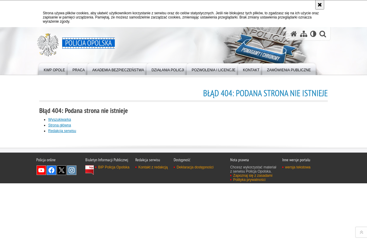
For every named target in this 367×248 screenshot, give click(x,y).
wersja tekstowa (297, 243)
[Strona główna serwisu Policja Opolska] (294, 34)
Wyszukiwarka (59, 119)
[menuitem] (54, 68)
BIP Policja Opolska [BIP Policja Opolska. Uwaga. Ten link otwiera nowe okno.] (113, 243)
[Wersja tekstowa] (313, 34)
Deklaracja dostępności (195, 243)
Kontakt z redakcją (153, 243)
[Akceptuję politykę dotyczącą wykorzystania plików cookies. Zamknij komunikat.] (319, 5)
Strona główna (59, 125)
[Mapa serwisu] (303, 34)
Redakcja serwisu (62, 131)
